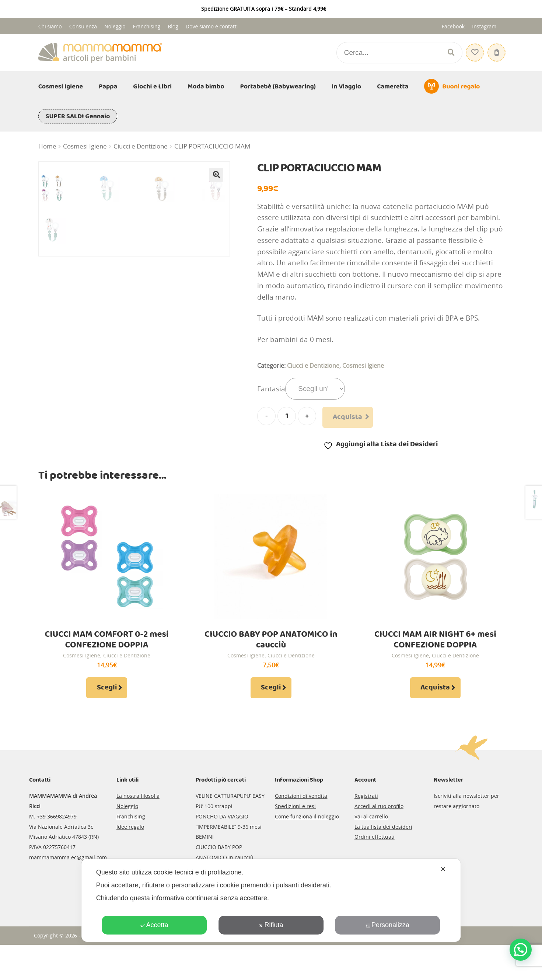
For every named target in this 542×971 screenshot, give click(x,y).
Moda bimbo (206, 86)
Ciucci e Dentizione (140, 146)
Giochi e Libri (152, 86)
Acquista (347, 417)
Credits (169, 961)
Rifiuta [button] (271, 925)
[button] (216, 175)
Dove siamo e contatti (212, 26)
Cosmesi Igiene (60, 86)
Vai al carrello (371, 842)
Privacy (146, 961)
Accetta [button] (154, 925)
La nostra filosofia (138, 821)
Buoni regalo (461, 86)
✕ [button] (443, 869)
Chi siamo (50, 26)
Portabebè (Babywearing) (278, 86)
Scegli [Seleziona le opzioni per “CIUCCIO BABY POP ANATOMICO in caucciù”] (271, 714)
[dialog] (271, 900)
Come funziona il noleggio (307, 842)
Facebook (453, 26)
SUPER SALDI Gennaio (78, 116)
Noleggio (115, 26)
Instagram (484, 26)
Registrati (366, 821)
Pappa (108, 86)
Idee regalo (130, 852)
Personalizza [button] (387, 925)
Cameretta (392, 86)
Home (47, 146)
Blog (173, 26)
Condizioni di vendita (301, 821)
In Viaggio (346, 86)
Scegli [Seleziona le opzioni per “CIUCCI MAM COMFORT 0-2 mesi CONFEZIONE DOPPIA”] (107, 714)
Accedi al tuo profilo (378, 831)
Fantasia (271, 389)
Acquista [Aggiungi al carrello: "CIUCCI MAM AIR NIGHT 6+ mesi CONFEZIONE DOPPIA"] (435, 714)
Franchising (147, 26)
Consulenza (83, 26)
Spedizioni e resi (295, 831)
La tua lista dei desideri (383, 852)
